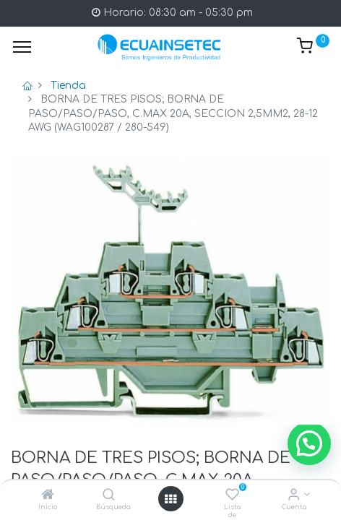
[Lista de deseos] (232, 495)
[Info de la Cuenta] (294, 495)
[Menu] (22, 47)
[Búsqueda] (109, 495)
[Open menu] (170, 499)
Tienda (68, 85)
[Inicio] (47, 495)
